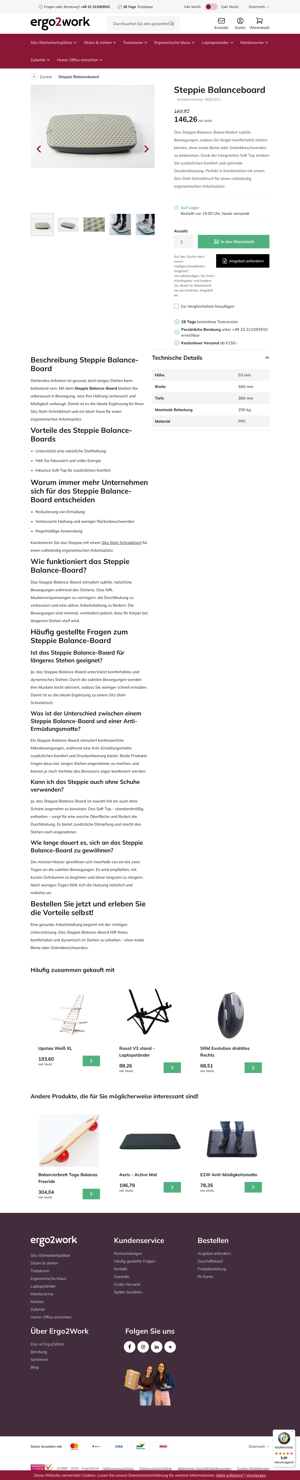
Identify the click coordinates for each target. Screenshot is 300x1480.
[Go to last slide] (39, 149)
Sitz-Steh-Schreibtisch (122, 542)
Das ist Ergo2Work (47, 1344)
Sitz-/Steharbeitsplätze (54, 42)
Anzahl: (181, 231)
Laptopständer (218, 42)
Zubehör (40, 59)
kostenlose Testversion (209, 321)
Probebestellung (212, 1268)
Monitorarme (254, 42)
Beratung (39, 1351)
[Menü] (292, 1432)
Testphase (138, 7)
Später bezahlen (128, 1292)
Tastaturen (135, 42)
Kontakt (120, 1268)
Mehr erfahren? (229, 1475)
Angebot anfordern (243, 261)
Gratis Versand (127, 1284)
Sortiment (39, 1359)
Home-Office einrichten (80, 59)
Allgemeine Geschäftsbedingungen (204, 1468)
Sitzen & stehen (100, 42)
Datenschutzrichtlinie (156, 1468)
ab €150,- (209, 342)
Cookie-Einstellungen (253, 1468)
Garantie (121, 1276)
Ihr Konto (205, 1276)
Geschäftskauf (210, 1261)
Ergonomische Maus (174, 42)
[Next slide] (146, 149)
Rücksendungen (128, 1253)
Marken (37, 1301)
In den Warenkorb (233, 241)
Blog (35, 1367)
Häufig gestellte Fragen (134, 1261)
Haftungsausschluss (118, 1468)
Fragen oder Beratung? (62, 7)
